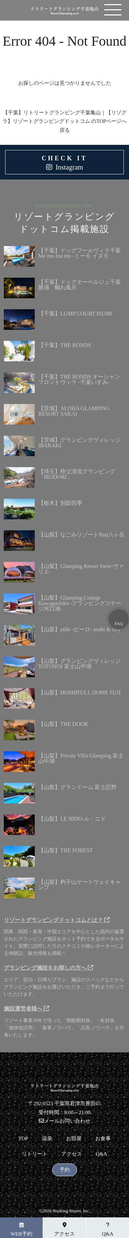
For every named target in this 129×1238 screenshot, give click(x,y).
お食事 (103, 1138)
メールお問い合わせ (64, 1121)
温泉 (47, 1138)
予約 (65, 1169)
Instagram (69, 167)
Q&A (101, 1154)
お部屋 (74, 1138)
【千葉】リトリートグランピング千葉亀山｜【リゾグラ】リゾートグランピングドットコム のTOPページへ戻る (64, 121)
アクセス (71, 1154)
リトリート (34, 1154)
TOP (23, 1138)
